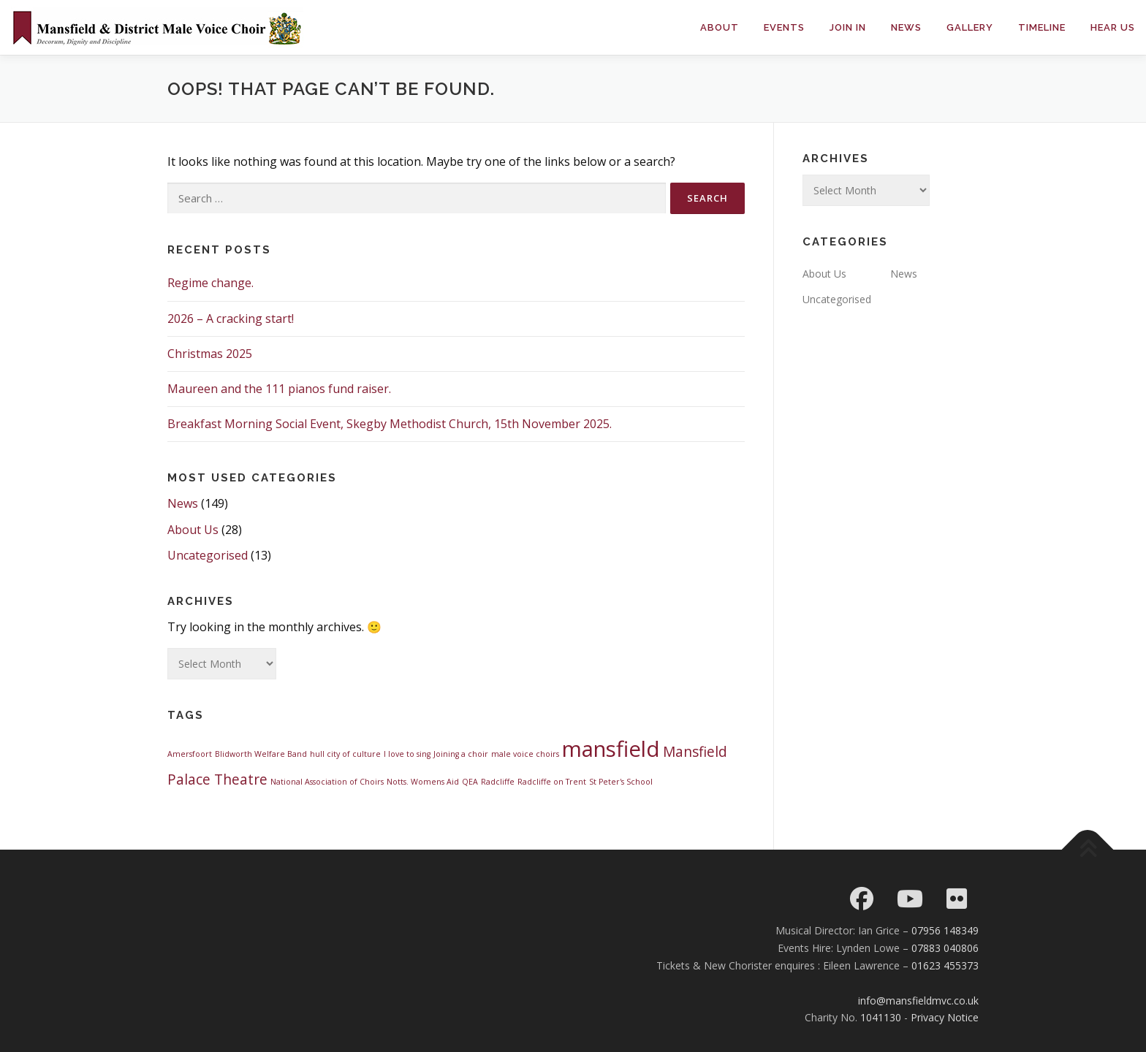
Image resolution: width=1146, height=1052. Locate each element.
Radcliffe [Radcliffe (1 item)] (498, 782)
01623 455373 (945, 965)
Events (784, 27)
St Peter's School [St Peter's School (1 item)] (621, 782)
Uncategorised (207, 555)
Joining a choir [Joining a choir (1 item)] (460, 754)
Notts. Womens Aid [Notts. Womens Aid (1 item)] (423, 782)
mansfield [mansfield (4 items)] (611, 748)
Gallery (969, 27)
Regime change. (210, 283)
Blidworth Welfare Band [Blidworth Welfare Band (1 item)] (261, 754)
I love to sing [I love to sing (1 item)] (407, 754)
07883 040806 (945, 948)
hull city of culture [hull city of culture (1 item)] (345, 754)
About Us (193, 530)
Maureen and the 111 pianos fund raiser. (279, 389)
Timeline (1042, 27)
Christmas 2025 (209, 354)
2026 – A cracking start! (230, 318)
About (719, 27)
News (906, 27)
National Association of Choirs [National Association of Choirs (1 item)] (327, 782)
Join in (848, 27)
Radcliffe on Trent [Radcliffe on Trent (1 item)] (551, 782)
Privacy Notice (945, 1017)
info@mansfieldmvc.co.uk (918, 1000)
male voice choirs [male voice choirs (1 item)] (525, 754)
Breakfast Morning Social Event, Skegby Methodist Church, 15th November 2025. (389, 424)
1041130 (880, 1017)
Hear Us (1112, 27)
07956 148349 (945, 930)
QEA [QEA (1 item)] (470, 782)
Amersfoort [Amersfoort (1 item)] (189, 754)
